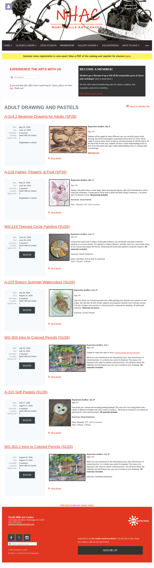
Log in (8, 6)
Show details (56, 158)
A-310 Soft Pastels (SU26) (26, 394)
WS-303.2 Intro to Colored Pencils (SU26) (38, 449)
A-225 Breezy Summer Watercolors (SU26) (39, 283)
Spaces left (11, 138)
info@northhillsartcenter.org (21, 527)
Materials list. (94, 153)
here (127, 56)
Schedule (12, 133)
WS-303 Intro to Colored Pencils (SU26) (37, 338)
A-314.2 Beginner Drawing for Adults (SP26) (40, 116)
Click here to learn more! (91, 93)
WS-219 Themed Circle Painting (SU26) (37, 227)
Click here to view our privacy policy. (77, 507)
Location (12, 135)
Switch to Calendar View (140, 106)
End (14, 130)
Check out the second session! (127, 353)
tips (11, 88)
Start (14, 127)
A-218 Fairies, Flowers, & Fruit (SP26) (35, 172)
